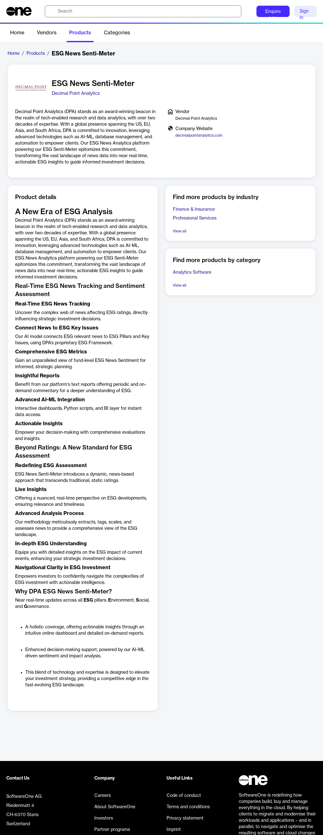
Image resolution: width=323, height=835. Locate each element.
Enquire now (273, 13)
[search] (143, 11)
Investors (103, 818)
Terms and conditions (188, 807)
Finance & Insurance (194, 209)
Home (17, 32)
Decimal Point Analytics (76, 93)
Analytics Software (192, 272)
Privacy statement (185, 818)
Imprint (174, 829)
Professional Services (194, 218)
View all (179, 231)
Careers (102, 795)
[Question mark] (247, 11)
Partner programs (112, 829)
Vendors (46, 32)
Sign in (304, 13)
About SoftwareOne (114, 807)
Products (80, 32)
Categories (117, 32)
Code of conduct (184, 795)
